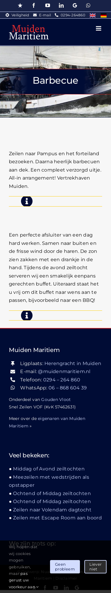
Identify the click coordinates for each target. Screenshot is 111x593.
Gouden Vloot (56, 399)
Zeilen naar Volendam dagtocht (52, 510)
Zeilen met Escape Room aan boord (57, 518)
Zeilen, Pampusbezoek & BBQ (52, 133)
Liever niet (95, 566)
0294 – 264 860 (61, 380)
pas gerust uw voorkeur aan (23, 580)
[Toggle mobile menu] (99, 28)
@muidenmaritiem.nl (64, 371)
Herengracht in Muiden (72, 363)
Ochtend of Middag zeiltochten (52, 493)
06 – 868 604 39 (68, 388)
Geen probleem (65, 566)
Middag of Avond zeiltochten (38, 214)
